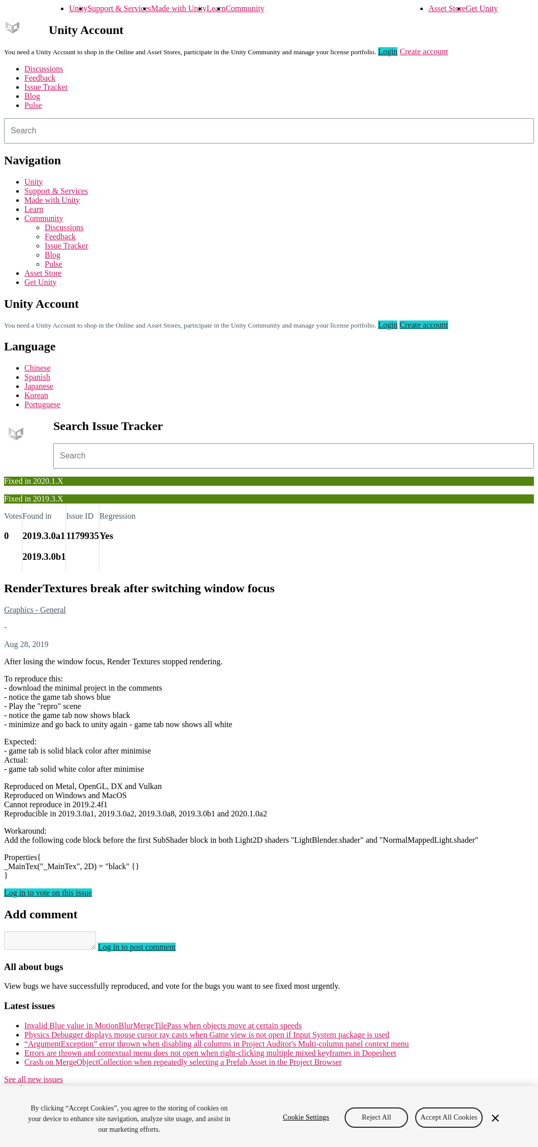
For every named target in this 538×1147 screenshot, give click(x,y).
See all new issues (33, 1082)
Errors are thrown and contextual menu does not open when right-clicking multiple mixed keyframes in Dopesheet (210, 1056)
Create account (423, 51)
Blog (32, 96)
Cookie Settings (306, 1117)
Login (387, 51)
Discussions (43, 68)
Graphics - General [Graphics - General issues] (35, 609)
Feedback (39, 78)
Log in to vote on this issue (48, 892)
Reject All (376, 1117)
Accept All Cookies (448, 1117)
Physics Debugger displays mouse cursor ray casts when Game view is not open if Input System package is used (206, 1037)
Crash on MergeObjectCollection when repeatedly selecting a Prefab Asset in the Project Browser (183, 1065)
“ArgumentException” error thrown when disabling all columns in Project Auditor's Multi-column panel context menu (216, 1047)
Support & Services (119, 8)
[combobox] (269, 131)
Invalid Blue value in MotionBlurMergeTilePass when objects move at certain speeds (163, 1028)
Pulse (33, 105)
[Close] (495, 1118)
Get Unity (481, 8)
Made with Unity (179, 8)
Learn (216, 8)
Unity (78, 8)
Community (244, 8)
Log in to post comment (147, 950)
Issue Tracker (46, 87)
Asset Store (446, 8)
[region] (269, 1116)
